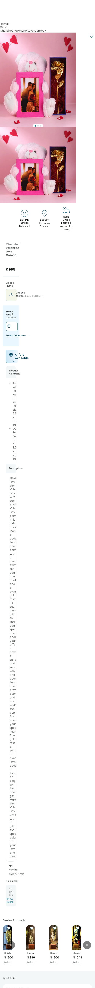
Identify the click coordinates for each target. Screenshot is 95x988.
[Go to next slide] (87, 945)
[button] (38, 80)
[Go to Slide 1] (35, 126)
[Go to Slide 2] (38, 126)
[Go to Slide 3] (40, 126)
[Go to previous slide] (11, 945)
